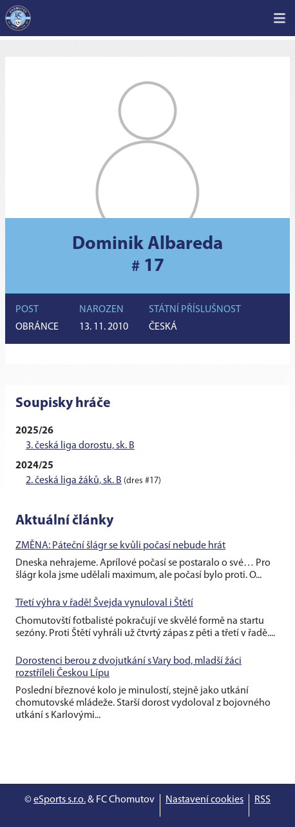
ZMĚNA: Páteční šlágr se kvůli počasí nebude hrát (120, 546)
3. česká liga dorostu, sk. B (80, 446)
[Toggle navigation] (279, 18)
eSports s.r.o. (59, 800)
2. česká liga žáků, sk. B (74, 480)
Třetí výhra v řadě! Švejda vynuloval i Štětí (104, 603)
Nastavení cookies (204, 800)
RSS (262, 800)
